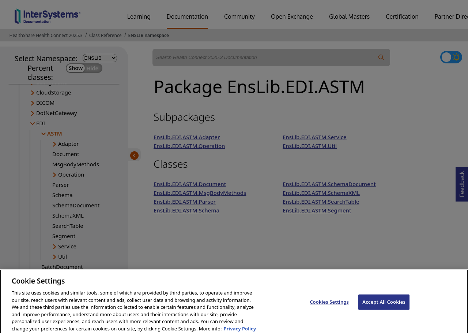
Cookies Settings (329, 306)
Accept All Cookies (383, 306)
